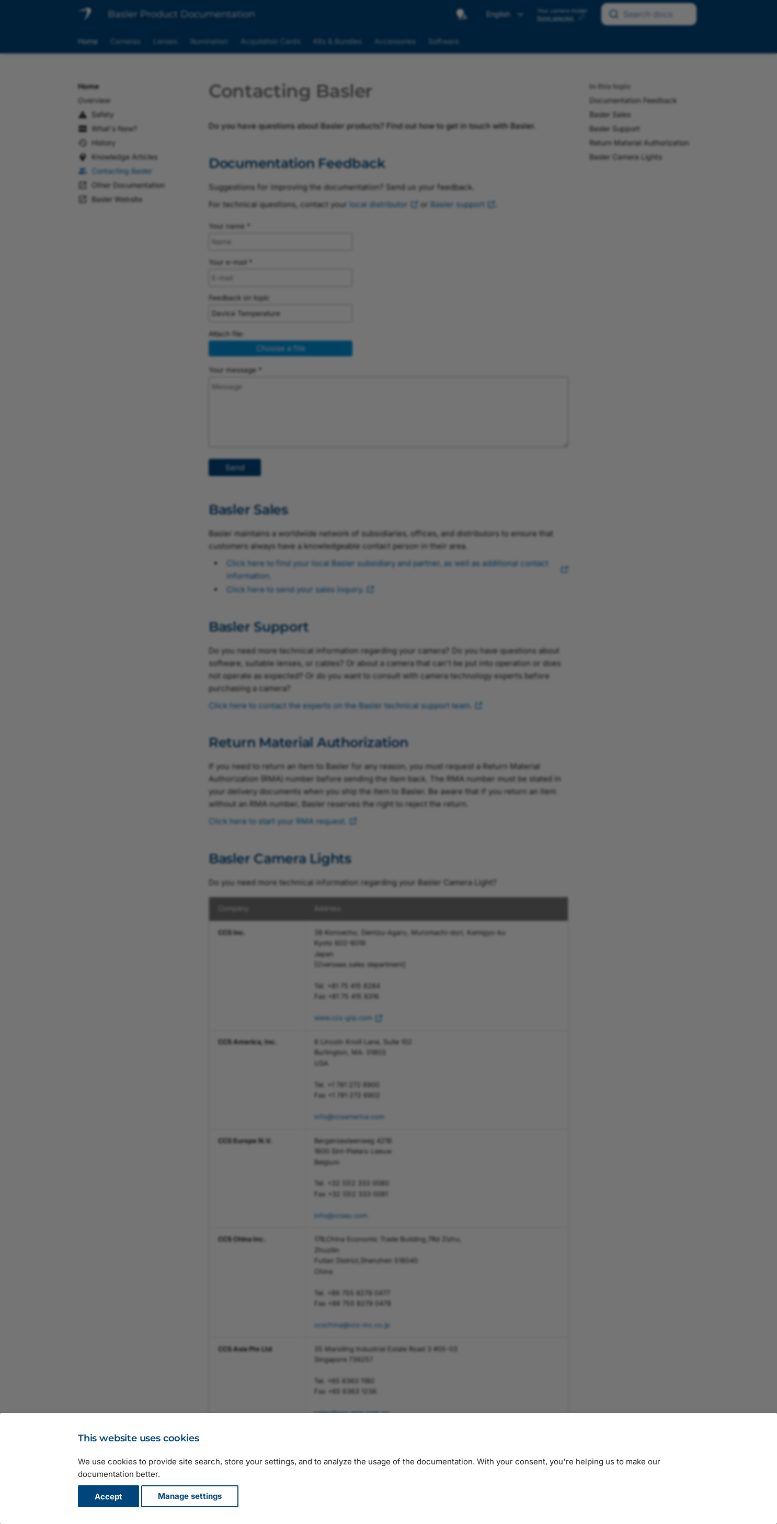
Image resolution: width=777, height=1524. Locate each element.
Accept (108, 1497)
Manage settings (190, 1497)
